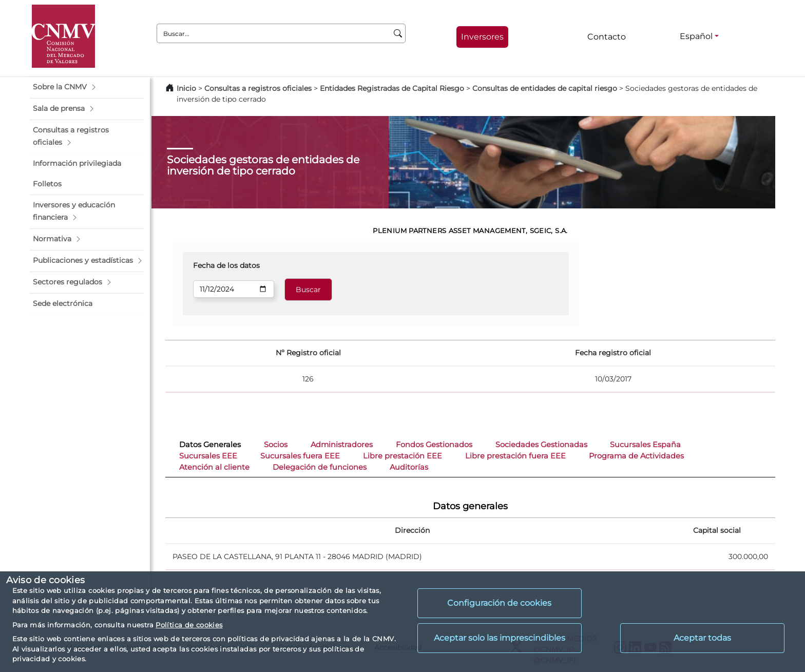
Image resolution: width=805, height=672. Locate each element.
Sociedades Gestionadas (541, 444)
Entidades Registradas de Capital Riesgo (392, 88)
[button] (87, 87)
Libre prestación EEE (402, 455)
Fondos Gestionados (434, 444)
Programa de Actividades (636, 455)
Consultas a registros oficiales (258, 88)
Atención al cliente (214, 467)
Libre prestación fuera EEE (515, 455)
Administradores (342, 444)
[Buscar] (398, 33)
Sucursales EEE (208, 455)
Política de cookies (189, 625)
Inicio (186, 88)
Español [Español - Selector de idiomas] (696, 36)
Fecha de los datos (226, 265)
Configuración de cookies (499, 603)
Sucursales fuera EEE (300, 455)
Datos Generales (210, 444)
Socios (276, 444)
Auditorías (409, 467)
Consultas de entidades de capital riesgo (544, 88)
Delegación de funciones (320, 467)
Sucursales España (645, 444)
